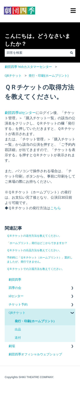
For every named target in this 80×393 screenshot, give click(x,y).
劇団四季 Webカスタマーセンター (28, 66)
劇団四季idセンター (20, 113)
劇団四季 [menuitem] (15, 279)
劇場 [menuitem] (12, 346)
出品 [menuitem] (18, 329)
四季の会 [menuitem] (15, 287)
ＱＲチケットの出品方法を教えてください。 (34, 250)
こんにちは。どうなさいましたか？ (37, 40)
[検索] (71, 52)
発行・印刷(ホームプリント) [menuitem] (35, 321)
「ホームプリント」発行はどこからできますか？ (37, 243)
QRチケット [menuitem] (17, 312)
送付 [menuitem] (18, 337)
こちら (55, 208)
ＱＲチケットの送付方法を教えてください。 (34, 235)
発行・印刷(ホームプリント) (48, 75)
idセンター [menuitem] (16, 296)
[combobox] (36, 52)
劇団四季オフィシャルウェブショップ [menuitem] (35, 354)
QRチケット (13, 75)
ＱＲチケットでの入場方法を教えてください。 (35, 268)
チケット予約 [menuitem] (18, 304)
